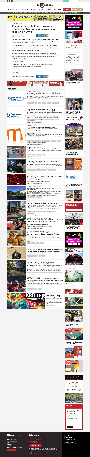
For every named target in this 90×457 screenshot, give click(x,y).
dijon (40, 255)
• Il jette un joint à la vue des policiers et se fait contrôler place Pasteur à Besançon (73, 61)
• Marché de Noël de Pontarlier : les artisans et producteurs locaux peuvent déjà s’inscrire (74, 66)
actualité (14, 23)
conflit (14, 72)
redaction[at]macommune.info (35, 439)
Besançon (29, 91)
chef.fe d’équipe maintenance (40, 195)
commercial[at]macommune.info (35, 442)
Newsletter (12, 450)
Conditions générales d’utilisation (15, 447)
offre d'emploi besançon (37, 142)
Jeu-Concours (40, 218)
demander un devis (35, 445)
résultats (42, 181)
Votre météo (74, 373)
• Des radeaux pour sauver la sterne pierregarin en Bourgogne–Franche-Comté (73, 57)
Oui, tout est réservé (72, 413)
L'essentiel (74, 45)
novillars (44, 154)
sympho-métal (47, 181)
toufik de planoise (30, 288)
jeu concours (33, 181)
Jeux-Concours (47, 218)
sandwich (41, 243)
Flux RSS (10, 444)
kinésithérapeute (40, 119)
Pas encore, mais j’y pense (73, 416)
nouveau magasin (39, 154)
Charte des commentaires (13, 441)
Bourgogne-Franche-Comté (33, 231)
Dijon (28, 248)
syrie (17, 72)
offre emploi (57, 119)
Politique (19, 23)
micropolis (38, 181)
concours (37, 243)
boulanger (33, 243)
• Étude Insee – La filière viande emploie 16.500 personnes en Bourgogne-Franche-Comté (74, 48)
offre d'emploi (52, 119)
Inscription (70, 210)
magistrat (43, 255)
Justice (38, 277)
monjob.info (46, 119)
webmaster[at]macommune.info (35, 453)
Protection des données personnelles (15, 442)
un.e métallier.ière (59, 272)
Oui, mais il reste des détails (73, 415)
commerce (29, 154)
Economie (39, 91)
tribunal (35, 288)
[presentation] (66, 302)
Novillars (29, 147)
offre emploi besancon (31, 120)
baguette (29, 243)
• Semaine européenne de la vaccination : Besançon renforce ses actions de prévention (73, 53)
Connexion (77, 210)
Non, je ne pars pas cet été (73, 418)
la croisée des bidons (39, 226)
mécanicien (39, 211)
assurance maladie (31, 119)
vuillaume (39, 288)
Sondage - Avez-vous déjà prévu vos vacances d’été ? (74, 411)
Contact (9, 438)
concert (29, 181)
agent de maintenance (31, 195)
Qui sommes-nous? (12, 439)
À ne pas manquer (74, 295)
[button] (79, 1)
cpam (36, 119)
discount (33, 154)
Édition (46, 7)
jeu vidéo (52, 305)
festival (29, 226)
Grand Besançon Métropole (32, 211)
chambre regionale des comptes (33, 255)
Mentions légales (11, 445)
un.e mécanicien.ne (31, 213)
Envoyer (69, 427)
